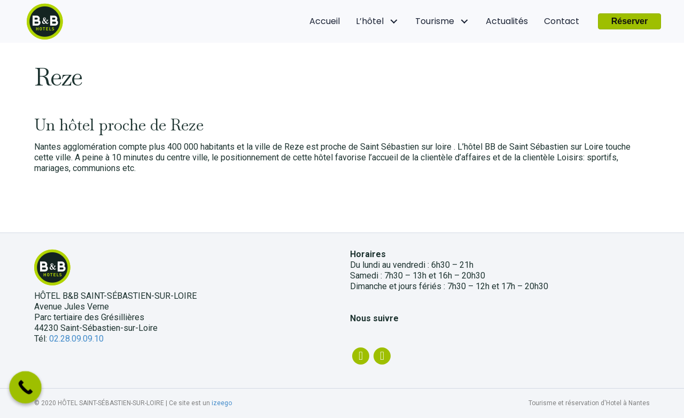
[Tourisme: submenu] (464, 21)
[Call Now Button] (25, 387)
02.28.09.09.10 (76, 339)
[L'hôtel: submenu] (394, 21)
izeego (222, 403)
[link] (324, 21)
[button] (630, 21)
